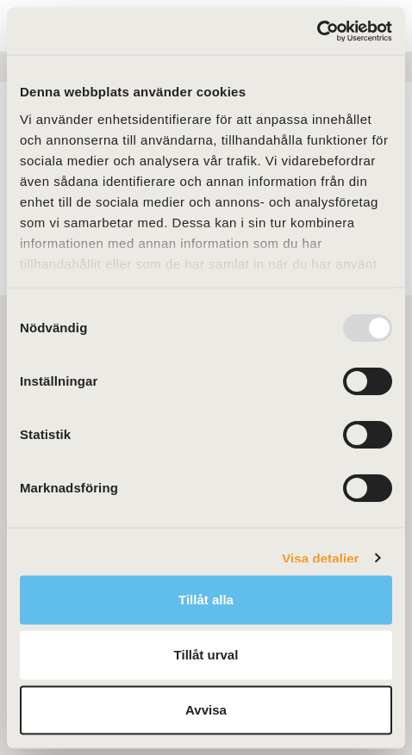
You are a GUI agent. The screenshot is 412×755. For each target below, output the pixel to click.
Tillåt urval (206, 654)
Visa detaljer (320, 557)
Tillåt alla (206, 599)
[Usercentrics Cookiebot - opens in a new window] (316, 31)
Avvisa (206, 709)
